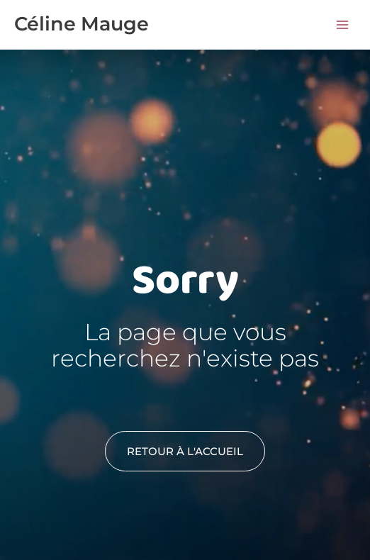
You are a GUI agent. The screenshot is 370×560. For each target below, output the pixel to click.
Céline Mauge (81, 23)
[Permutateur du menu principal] (342, 24)
